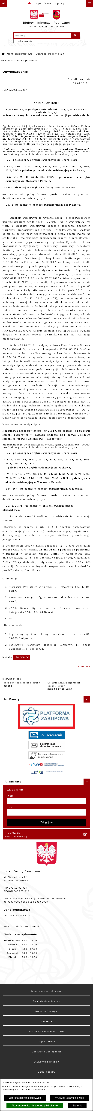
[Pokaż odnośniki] (3, 3)
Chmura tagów (46, 1072)
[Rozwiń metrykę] (21, 657)
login (10, 796)
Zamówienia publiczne (46, 1001)
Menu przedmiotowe (20, 54)
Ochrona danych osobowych (25, 1098)
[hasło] (46, 812)
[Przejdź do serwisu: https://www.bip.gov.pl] (46, 3)
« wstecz (84, 666)
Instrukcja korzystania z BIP (46, 1031)
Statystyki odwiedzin (46, 1062)
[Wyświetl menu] (89, 3)
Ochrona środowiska (49, 54)
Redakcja (46, 1021)
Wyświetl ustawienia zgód (69, 1098)
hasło (11, 807)
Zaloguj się (46, 822)
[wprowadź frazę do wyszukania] (42, 35)
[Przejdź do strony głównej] (46, 19)
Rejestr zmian (46, 1041)
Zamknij (77, 1105)
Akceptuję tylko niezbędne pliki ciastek (35, 1105)
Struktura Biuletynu (46, 1011)
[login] (46, 801)
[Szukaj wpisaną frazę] (75, 35)
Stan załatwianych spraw (46, 991)
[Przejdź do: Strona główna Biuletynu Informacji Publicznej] (3, 54)
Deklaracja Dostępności (46, 1052)
